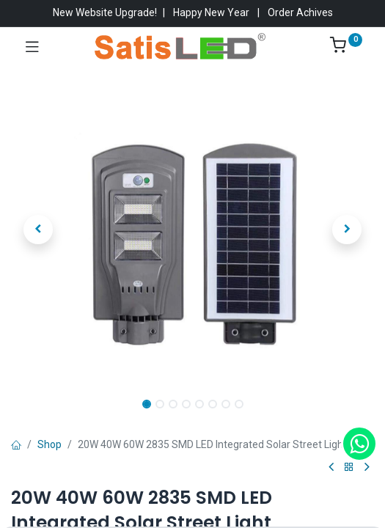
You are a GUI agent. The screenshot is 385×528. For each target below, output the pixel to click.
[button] (38, 229)
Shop (49, 444)
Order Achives (300, 12)
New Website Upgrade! (105, 12)
